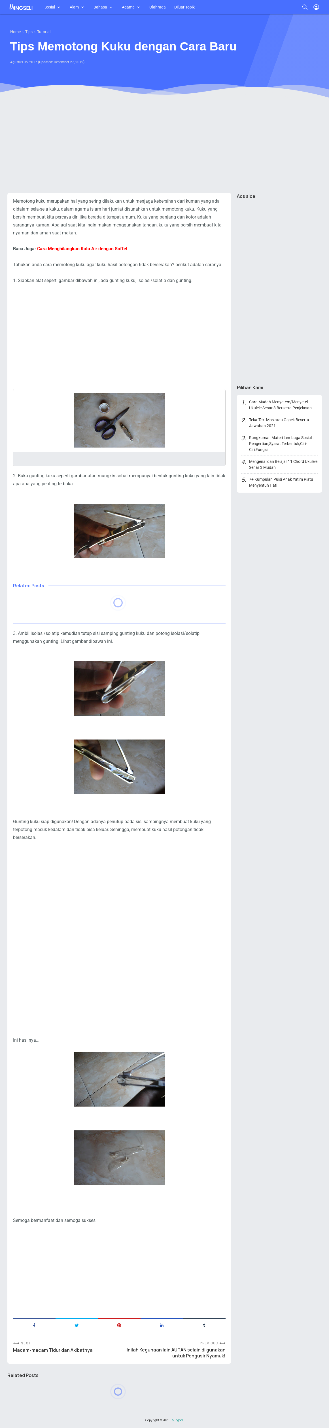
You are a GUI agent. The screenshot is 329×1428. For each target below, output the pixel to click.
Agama (128, 7)
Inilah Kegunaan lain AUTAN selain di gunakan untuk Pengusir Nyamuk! (176, 1353)
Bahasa (100, 7)
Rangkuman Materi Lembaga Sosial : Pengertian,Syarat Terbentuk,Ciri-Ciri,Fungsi (281, 443)
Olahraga (157, 7)
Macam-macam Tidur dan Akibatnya (53, 1350)
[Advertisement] (164, 145)
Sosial (49, 7)
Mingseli (178, 1420)
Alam (74, 7)
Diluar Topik (184, 7)
